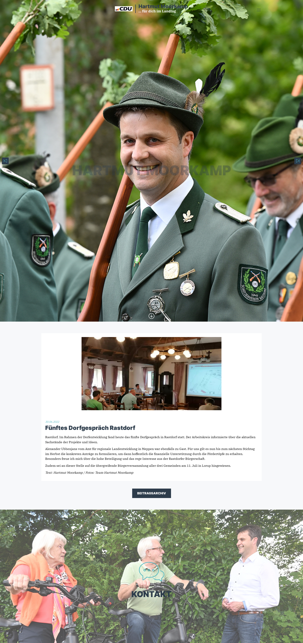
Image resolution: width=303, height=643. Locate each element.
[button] (8, 634)
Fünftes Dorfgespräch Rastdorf (90, 427)
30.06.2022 (52, 422)
